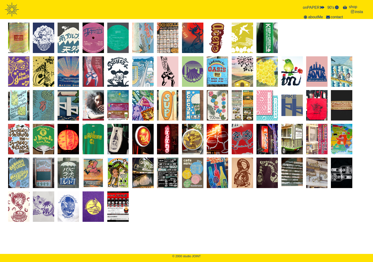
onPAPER (314, 7)
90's (333, 7)
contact (334, 16)
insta (356, 11)
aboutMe (313, 16)
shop (353, 7)
